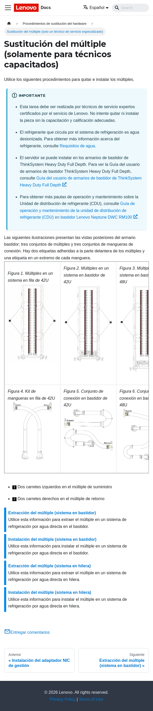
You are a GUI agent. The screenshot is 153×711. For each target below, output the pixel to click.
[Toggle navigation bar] (8, 8)
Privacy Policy (63, 699)
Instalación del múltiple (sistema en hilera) (49, 592)
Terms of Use (91, 699)
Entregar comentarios (27, 632)
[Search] (130, 8)
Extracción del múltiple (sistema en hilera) (49, 566)
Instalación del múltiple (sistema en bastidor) (52, 539)
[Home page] (9, 24)
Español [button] (93, 7)
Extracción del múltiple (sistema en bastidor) (52, 513)
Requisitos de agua (77, 146)
